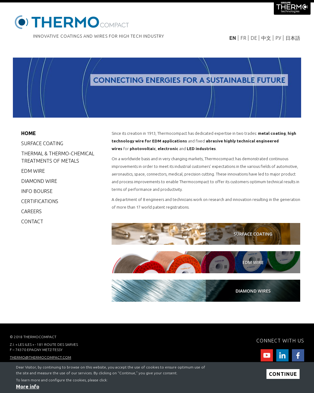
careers (31, 211)
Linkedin (282, 355)
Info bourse (36, 191)
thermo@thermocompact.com (40, 357)
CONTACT (32, 221)
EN (232, 38)
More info (27, 388)
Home (28, 133)
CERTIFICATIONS (39, 201)
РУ (278, 38)
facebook (298, 355)
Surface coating (42, 143)
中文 (266, 38)
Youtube (267, 355)
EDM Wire (33, 171)
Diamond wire (39, 181)
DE (254, 38)
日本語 (292, 38)
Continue (283, 375)
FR (243, 38)
